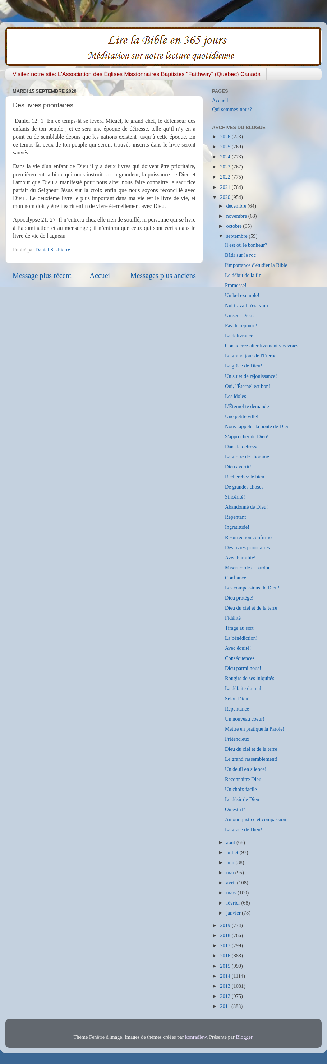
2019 (225, 925)
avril (231, 882)
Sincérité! (235, 497)
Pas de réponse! (241, 325)
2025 (225, 146)
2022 (225, 177)
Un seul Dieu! (239, 315)
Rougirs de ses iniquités (249, 678)
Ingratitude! (237, 527)
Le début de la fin (243, 275)
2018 (225, 935)
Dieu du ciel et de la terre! (252, 608)
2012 (225, 996)
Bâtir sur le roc (240, 255)
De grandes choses (244, 487)
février (233, 903)
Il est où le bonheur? (246, 245)
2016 (225, 955)
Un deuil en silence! (245, 769)
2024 (225, 156)
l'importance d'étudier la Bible (256, 265)
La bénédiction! (241, 638)
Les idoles (235, 396)
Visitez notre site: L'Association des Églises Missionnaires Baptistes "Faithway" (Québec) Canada (137, 74)
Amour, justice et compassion (255, 819)
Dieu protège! (239, 598)
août (231, 842)
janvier (234, 913)
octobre (234, 226)
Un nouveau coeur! (244, 719)
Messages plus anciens (163, 275)
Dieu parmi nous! (243, 668)
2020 (225, 197)
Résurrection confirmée (249, 537)
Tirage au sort (239, 628)
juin (231, 862)
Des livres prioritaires (247, 547)
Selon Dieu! (237, 699)
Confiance (235, 577)
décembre (237, 206)
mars (232, 893)
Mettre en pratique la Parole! (254, 729)
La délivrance (239, 335)
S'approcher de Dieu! (247, 436)
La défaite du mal (243, 688)
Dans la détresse (242, 446)
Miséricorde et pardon (248, 567)
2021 (225, 187)
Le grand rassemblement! (251, 759)
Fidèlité (233, 618)
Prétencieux (237, 739)
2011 (225, 1006)
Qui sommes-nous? (232, 109)
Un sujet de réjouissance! (251, 376)
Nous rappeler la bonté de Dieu (257, 426)
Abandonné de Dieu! (246, 507)
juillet (233, 852)
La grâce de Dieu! (243, 366)
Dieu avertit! (238, 466)
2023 (225, 167)
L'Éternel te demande (247, 406)
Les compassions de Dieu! (252, 588)
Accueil (100, 275)
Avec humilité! (240, 557)
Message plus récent (42, 275)
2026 (225, 136)
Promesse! (236, 285)
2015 (225, 966)
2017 (225, 945)
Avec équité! (238, 648)
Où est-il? (235, 809)
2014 (225, 976)
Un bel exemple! (242, 295)
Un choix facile (241, 789)
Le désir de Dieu (242, 799)
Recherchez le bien (244, 477)
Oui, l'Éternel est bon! (247, 386)
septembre (237, 236)
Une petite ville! (242, 416)
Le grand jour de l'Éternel (251, 355)
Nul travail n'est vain (246, 305)
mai (230, 872)
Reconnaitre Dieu (243, 779)
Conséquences (239, 658)
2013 (225, 986)
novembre (237, 216)
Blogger (244, 1037)
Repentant (235, 517)
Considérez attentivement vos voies (261, 345)
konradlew (196, 1037)
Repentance (237, 709)
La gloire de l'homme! (248, 456)
